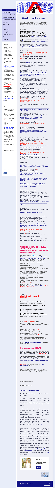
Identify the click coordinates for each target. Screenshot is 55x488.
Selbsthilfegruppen (28, 450)
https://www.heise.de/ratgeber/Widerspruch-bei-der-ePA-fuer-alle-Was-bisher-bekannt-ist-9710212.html (34, 146)
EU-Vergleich (38, 45)
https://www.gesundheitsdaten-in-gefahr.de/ (31, 212)
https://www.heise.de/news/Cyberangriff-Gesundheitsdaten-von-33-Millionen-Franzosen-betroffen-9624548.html (32, 173)
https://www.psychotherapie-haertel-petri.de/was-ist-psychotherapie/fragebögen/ (33, 257)
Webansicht (47, 485)
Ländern (33, 32)
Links (48, 452)
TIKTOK (24, 40)
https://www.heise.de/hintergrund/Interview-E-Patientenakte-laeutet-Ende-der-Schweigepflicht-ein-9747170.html (33, 131)
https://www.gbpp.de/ (9, 144)
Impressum (6, 169)
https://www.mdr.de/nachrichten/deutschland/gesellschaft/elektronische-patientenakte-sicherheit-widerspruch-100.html (34, 203)
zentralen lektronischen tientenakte (30, 63)
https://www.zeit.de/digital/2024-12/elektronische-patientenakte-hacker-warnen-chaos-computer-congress (34, 166)
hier (41, 424)
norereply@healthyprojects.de (35, 285)
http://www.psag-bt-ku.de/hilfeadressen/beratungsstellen (35, 360)
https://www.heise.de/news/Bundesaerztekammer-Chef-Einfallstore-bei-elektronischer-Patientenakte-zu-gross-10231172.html (34, 109)
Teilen (5, 173)
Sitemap (31, 483)
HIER (35, 240)
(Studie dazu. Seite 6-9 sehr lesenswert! (32, 46)
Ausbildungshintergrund (43, 403)
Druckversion (24, 483)
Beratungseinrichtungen (43, 449)
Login (48, 483)
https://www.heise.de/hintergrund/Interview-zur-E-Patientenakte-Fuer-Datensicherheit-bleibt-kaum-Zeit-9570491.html (33, 225)
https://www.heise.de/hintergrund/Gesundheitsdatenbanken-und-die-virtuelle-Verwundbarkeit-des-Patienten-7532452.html (34, 180)
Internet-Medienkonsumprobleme (39, 41)
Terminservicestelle (8, 135)
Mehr (38, 467)
